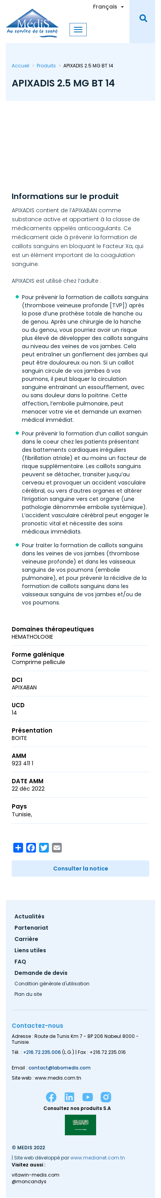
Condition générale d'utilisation (51, 984)
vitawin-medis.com (35, 1175)
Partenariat (31, 928)
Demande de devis (41, 973)
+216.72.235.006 (42, 1052)
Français (105, 6)
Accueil (20, 65)
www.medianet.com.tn (97, 1157)
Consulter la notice (80, 868)
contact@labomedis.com (60, 1067)
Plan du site (28, 994)
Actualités (29, 917)
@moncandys (29, 1181)
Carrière (26, 939)
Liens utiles (30, 951)
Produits (46, 65)
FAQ (20, 962)
